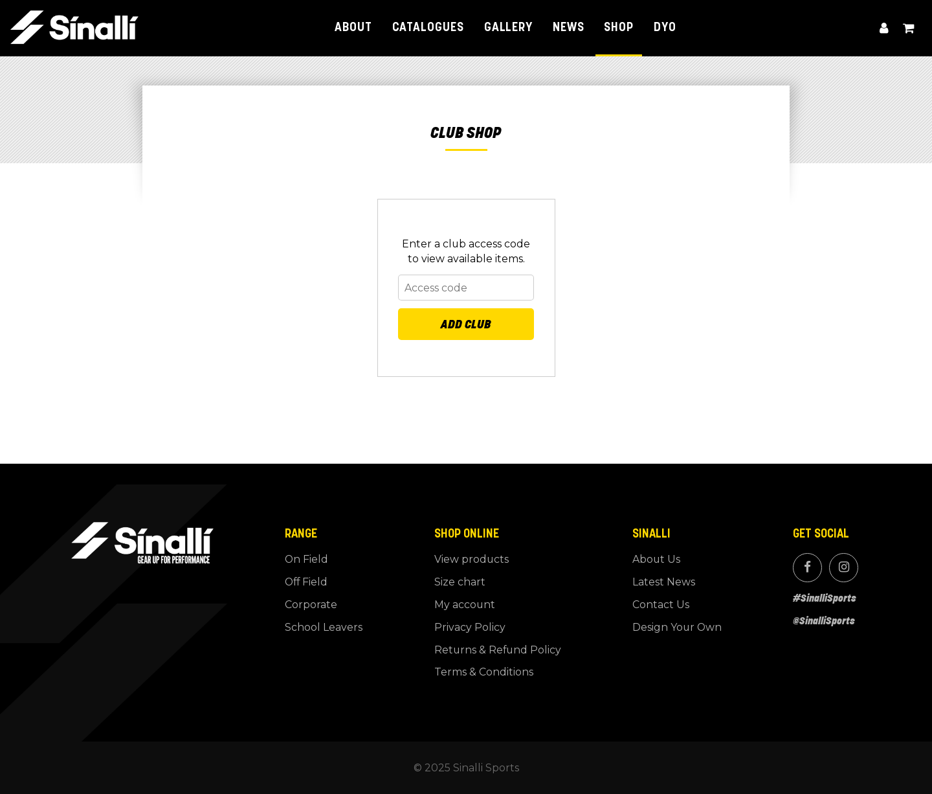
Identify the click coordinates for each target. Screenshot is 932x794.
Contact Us (660, 604)
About (353, 28)
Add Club (466, 324)
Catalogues (428, 28)
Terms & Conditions (483, 672)
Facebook (807, 567)
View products (471, 559)
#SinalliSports (824, 597)
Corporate (311, 604)
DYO (665, 28)
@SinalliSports (824, 620)
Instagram (843, 567)
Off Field (306, 582)
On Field (306, 559)
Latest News (663, 582)
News (568, 28)
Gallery (508, 28)
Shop (619, 28)
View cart (909, 28)
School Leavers (323, 627)
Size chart (459, 582)
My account (884, 28)
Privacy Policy (469, 627)
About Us (656, 559)
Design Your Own (677, 627)
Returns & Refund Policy (497, 650)
